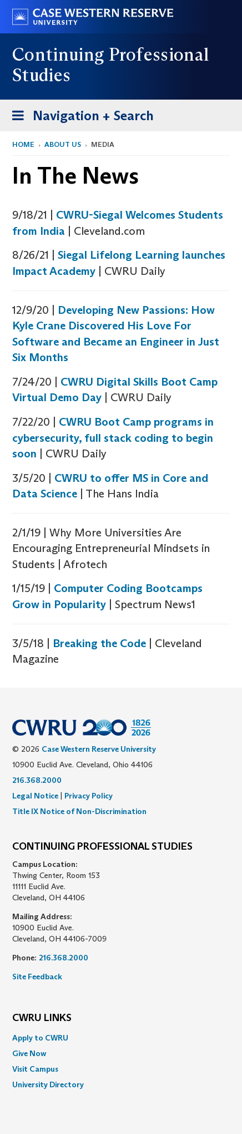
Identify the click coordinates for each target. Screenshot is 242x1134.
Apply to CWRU (40, 1038)
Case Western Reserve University (99, 749)
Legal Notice (35, 796)
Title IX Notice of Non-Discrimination (79, 811)
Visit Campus (35, 1069)
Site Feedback (37, 977)
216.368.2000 (37, 780)
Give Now (29, 1053)
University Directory (48, 1084)
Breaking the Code (99, 643)
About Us (62, 144)
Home (23, 144)
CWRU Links (42, 1018)
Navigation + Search (79, 117)
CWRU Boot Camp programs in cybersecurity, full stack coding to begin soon (113, 437)
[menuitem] (121, 1038)
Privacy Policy (88, 796)
